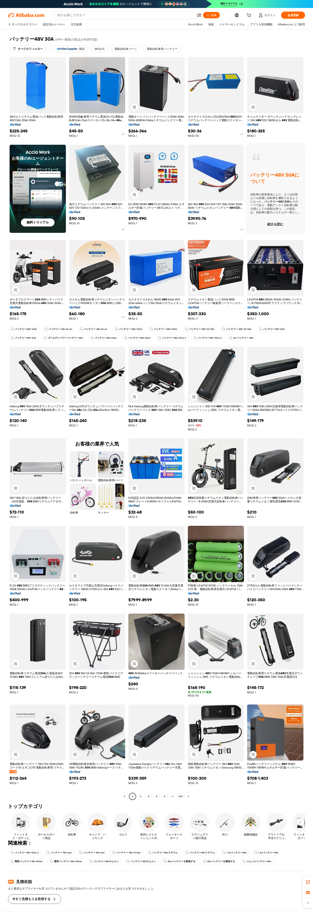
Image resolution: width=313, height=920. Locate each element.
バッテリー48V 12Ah (24, 329)
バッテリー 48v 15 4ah (126, 852)
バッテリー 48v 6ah (59, 852)
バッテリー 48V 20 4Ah (199, 329)
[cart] (250, 15)
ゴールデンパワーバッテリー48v (63, 337)
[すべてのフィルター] (28, 48)
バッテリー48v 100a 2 (172, 337)
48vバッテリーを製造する (179, 861)
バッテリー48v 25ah (103, 337)
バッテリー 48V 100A (128, 329)
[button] (199, 15)
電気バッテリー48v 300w (26, 861)
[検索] (211, 15)
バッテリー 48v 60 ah (58, 329)
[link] (308, 882)
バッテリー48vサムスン (104, 861)
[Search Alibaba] (125, 15)
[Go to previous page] (124, 796)
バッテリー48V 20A (272, 329)
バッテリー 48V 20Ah (163, 329)
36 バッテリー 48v (241, 337)
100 (180, 796)
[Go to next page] (188, 796)
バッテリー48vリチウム (163, 852)
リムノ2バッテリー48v (257, 861)
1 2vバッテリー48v (234, 852)
